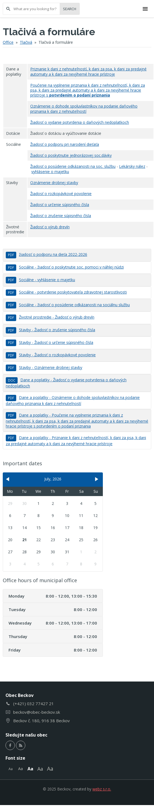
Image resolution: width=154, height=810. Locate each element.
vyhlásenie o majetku (50, 171)
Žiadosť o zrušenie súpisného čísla (60, 215)
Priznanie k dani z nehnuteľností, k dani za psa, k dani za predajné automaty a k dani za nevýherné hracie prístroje (88, 71)
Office (8, 42)
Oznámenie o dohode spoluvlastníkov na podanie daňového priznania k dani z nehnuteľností (84, 108)
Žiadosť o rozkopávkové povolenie (61, 193)
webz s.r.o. (101, 789)
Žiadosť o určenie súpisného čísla (59, 204)
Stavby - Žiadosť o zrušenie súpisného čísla (50, 329)
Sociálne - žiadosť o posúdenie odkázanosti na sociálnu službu (68, 304)
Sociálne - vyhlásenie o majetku (40, 279)
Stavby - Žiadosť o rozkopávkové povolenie (51, 354)
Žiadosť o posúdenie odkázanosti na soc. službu (73, 166)
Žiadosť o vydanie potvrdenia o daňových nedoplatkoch (79, 122)
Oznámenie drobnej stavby (54, 182)
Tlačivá (26, 42)
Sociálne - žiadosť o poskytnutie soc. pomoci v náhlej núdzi (65, 267)
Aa (11, 768)
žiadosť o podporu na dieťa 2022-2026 (46, 254)
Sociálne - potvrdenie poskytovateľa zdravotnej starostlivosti (66, 292)
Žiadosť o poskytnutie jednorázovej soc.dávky (71, 155)
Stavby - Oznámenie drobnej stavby (44, 367)
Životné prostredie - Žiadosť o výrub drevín (50, 317)
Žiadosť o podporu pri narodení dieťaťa (64, 144)
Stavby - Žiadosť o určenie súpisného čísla (49, 342)
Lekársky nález (132, 166)
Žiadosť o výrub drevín (50, 226)
